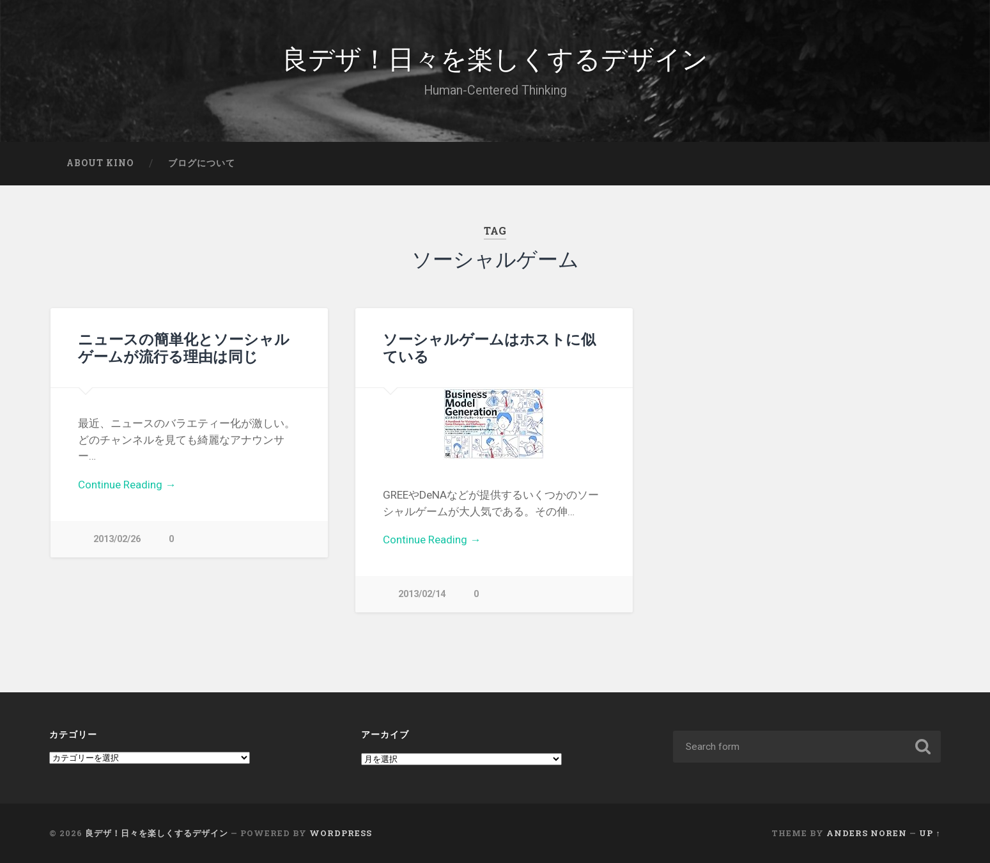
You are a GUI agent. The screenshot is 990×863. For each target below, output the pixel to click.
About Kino (100, 163)
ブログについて (201, 163)
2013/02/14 (421, 594)
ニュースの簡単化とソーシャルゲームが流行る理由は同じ (184, 347)
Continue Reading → (127, 484)
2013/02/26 (117, 539)
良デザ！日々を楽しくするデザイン (495, 57)
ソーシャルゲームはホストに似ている (489, 347)
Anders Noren (866, 833)
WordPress (340, 833)
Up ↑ (929, 833)
